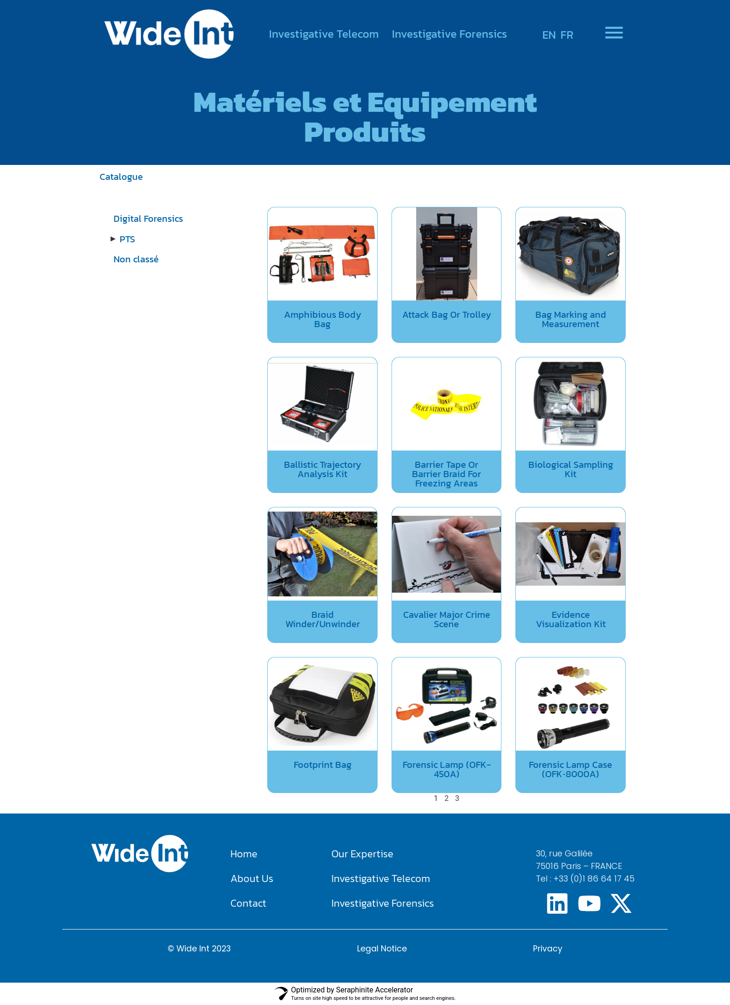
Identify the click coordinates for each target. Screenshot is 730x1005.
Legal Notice (382, 948)
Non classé (136, 259)
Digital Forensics (148, 219)
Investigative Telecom (324, 34)
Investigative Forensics (449, 34)
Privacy (547, 948)
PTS (127, 239)
